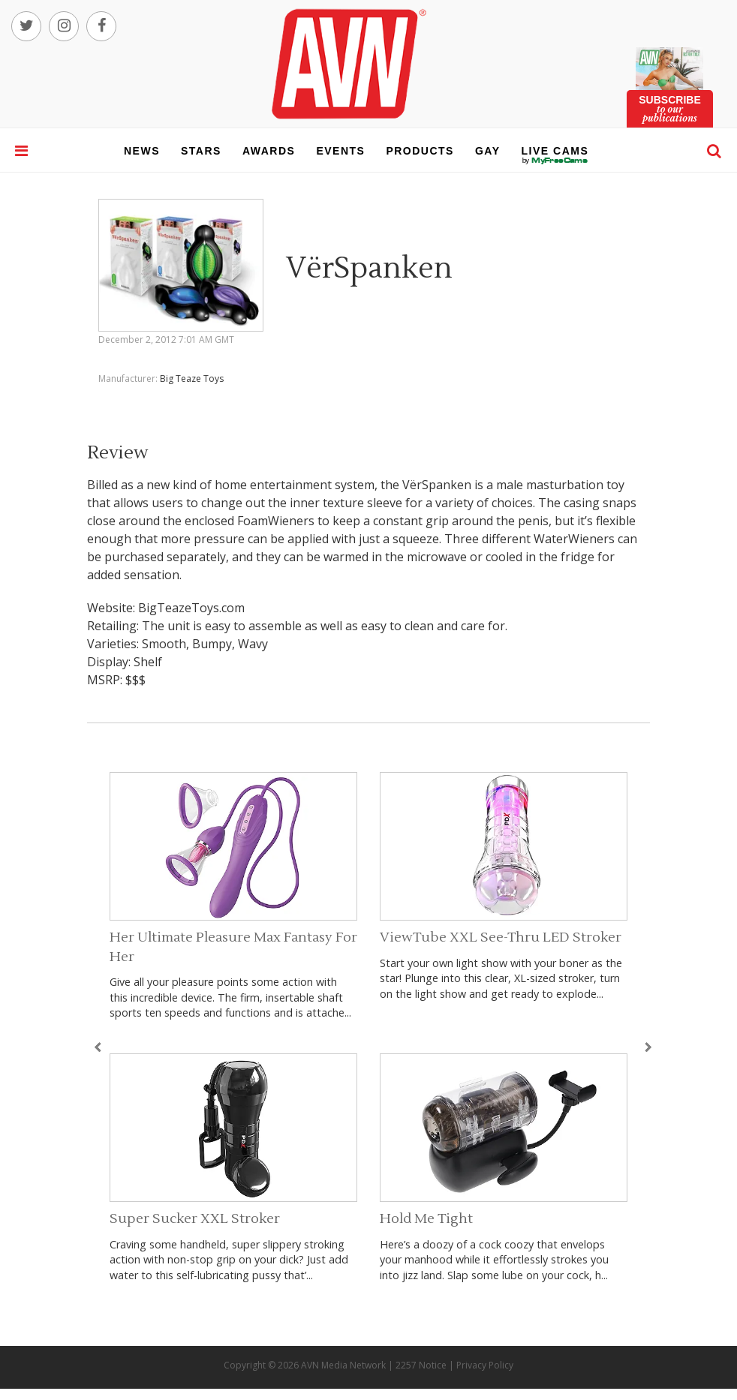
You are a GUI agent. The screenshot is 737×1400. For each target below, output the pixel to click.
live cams (555, 160)
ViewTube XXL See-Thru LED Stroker (500, 937)
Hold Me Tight (426, 1218)
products (420, 151)
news (142, 151)
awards (268, 151)
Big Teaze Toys (192, 378)
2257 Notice (421, 1365)
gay (488, 151)
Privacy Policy (484, 1365)
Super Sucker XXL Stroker (195, 1218)
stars (201, 151)
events (340, 151)
